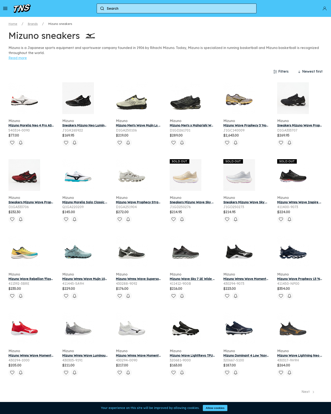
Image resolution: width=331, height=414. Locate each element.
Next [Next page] (307, 392)
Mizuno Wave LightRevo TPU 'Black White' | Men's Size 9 (211, 355)
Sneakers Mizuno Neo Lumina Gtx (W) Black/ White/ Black (106, 125)
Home (12, 24)
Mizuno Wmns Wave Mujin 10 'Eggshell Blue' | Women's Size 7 (107, 279)
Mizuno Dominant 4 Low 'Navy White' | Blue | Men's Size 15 (266, 355)
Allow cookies (215, 408)
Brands (33, 24)
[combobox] (176, 8)
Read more (17, 58)
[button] (5, 8)
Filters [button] (281, 71)
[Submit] (102, 8)
